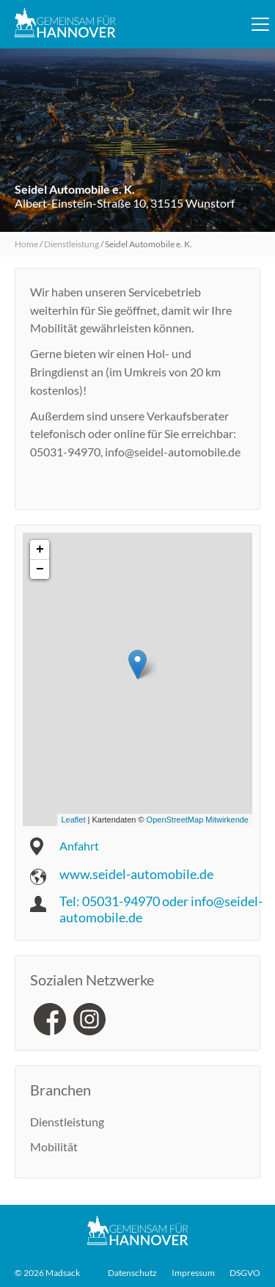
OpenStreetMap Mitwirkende (198, 819)
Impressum (193, 1273)
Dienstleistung (71, 243)
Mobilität (54, 1146)
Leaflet (73, 819)
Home (26, 243)
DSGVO (245, 1273)
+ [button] (40, 549)
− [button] (40, 569)
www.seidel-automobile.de (136, 874)
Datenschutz (132, 1273)
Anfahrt (79, 846)
